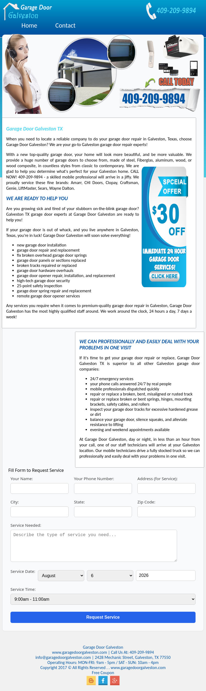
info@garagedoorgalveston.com (63, 657)
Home (29, 25)
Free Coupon (103, 672)
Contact (65, 25)
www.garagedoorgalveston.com (79, 652)
